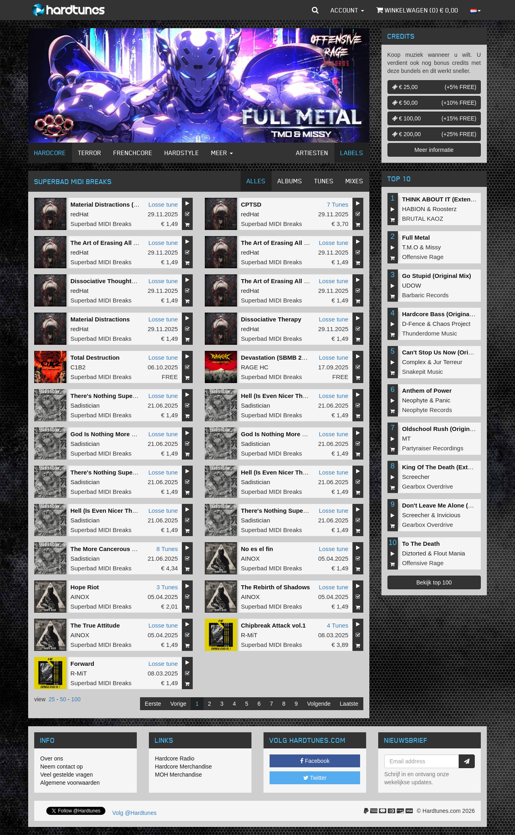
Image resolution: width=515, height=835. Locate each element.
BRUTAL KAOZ (422, 218)
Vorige (178, 703)
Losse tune (163, 204)
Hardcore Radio (174, 758)
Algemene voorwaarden (70, 782)
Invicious (448, 515)
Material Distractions (100, 319)
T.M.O (410, 247)
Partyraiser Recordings (433, 448)
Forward (82, 663)
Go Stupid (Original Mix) (436, 275)
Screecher (415, 476)
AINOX (250, 558)
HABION (413, 208)
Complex (414, 361)
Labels (351, 153)
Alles (256, 181)
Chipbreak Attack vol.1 (273, 625)
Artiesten (312, 153)
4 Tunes (337, 625)
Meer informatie (433, 150)
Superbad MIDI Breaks (101, 223)
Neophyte (415, 400)
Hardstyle (182, 153)
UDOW (411, 285)
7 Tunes (337, 204)
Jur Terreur (447, 361)
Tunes (324, 181)
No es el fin (257, 548)
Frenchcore (132, 153)
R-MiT (249, 635)
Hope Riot (84, 587)
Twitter (315, 778)
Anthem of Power (426, 390)
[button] (315, 10)
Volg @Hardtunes (134, 813)
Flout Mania (449, 553)
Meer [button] (222, 153)
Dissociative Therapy (271, 319)
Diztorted (414, 553)
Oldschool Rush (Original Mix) (445, 428)
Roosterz (445, 208)
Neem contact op (61, 766)
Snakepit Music (422, 371)
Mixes (354, 181)
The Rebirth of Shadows (275, 587)
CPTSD (251, 204)
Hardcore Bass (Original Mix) (443, 314)
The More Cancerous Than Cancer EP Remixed (137, 548)
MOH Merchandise (178, 774)
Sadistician (85, 405)
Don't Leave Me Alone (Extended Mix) (455, 505)
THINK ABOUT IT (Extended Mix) (448, 199)
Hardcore (50, 153)
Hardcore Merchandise (183, 766)
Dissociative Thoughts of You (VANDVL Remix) (137, 281)
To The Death (421, 543)
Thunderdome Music (429, 333)
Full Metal (416, 237)
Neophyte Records (427, 409)
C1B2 (78, 367)
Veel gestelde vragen (66, 774)
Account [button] (347, 10)
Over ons (51, 758)
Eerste (153, 703)
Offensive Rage (422, 256)
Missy (433, 247)
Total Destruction (94, 357)
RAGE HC (254, 367)
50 (63, 699)
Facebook (315, 761)
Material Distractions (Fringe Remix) (122, 204)
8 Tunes (167, 548)
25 (52, 699)
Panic (443, 400)
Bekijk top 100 (434, 582)
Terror (89, 153)
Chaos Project (451, 323)
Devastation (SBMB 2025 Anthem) (289, 357)
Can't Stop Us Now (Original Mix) (449, 352)
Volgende (318, 703)
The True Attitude (95, 625)
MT (406, 438)
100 (75, 699)
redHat (79, 214)
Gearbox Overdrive (427, 486)
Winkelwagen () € (417, 10)
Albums (290, 181)
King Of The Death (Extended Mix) (450, 467)
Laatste (349, 703)
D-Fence (413, 323)
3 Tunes (167, 587)
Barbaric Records (425, 295)
